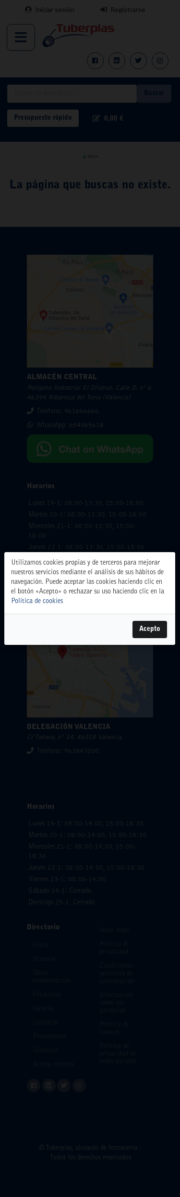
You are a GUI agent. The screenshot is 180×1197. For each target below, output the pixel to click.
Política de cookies (37, 601)
